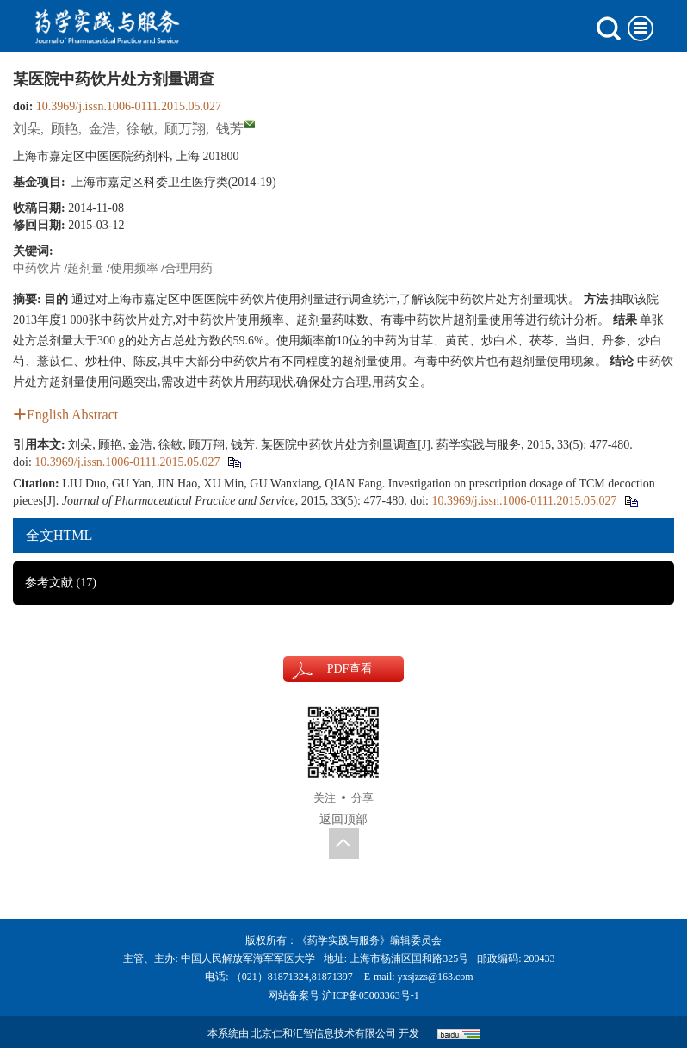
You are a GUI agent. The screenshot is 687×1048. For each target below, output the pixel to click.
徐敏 (140, 128)
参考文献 (60, 582)
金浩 (102, 128)
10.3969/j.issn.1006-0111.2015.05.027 (128, 106)
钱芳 (230, 128)
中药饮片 (37, 268)
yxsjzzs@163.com (435, 976)
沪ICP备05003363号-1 (370, 995)
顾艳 (64, 128)
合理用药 (188, 268)
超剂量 (85, 268)
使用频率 (134, 268)
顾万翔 (185, 128)
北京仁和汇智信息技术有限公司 (323, 1033)
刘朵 (26, 128)
